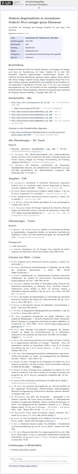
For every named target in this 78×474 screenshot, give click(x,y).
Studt (16, 330)
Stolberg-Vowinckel (32, 229)
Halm (18, 316)
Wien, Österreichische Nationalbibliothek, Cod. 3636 (31, 118)
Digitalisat (36, 151)
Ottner (54, 407)
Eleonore (44, 69)
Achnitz (44, 426)
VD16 (26, 162)
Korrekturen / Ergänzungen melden (23, 466)
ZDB (64, 335)
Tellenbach (18, 284)
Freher (16, 191)
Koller (16, 340)
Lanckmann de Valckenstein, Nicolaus (41, 38)
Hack (55, 85)
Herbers (17, 362)
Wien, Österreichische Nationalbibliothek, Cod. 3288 (31, 115)
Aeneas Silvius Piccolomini (44, 80)
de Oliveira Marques (43, 348)
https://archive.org (19, 272)
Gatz (53, 291)
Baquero (33, 375)
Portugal (55, 69)
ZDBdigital (37, 367)
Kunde (66, 407)
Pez (15, 197)
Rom (16, 72)
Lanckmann (19, 154)
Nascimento (20, 208)
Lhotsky (17, 275)
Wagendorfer (20, 397)
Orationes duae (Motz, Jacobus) (23, 450)
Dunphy (14, 421)
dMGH (51, 415)
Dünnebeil (41, 407)
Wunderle (19, 165)
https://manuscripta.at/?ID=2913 (26, 108)
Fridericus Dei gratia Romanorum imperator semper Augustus (33, 77)
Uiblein (16, 297)
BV (32, 173)
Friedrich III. (51, 72)
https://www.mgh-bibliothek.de (29, 213)
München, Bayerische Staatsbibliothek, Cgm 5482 (33, 149)
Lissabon (66, 69)
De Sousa (19, 202)
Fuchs (45, 437)
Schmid (16, 418)
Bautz (19, 313)
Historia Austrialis (21, 82)
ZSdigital (14, 337)
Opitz (58, 348)
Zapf (15, 424)
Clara (67, 348)
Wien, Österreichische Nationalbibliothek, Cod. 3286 (31, 111)
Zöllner (14, 302)
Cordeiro (17, 249)
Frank (37, 437)
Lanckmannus (19, 183)
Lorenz (16, 267)
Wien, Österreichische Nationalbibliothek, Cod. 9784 (31, 121)
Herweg (55, 437)
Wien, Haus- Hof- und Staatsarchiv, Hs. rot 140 (30, 102)
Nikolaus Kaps (49, 162)
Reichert (16, 229)
